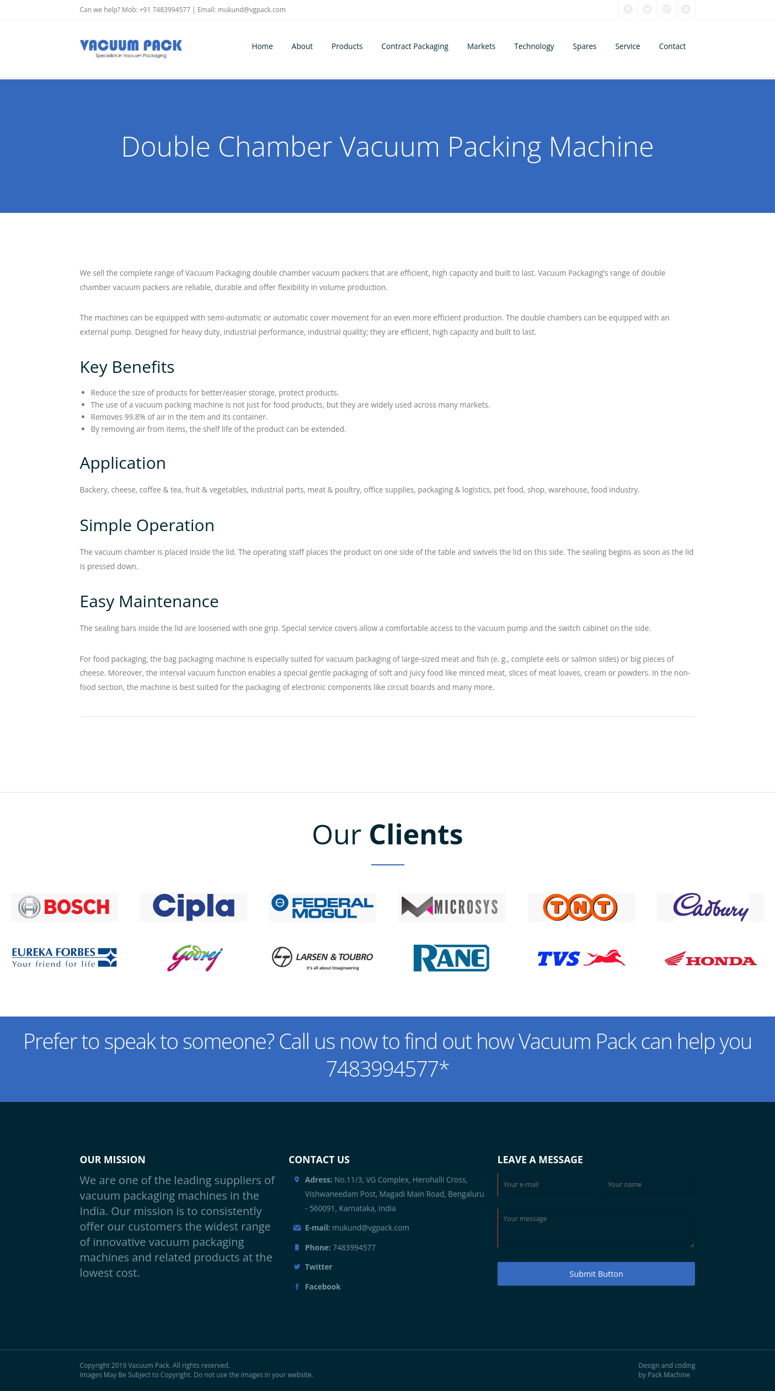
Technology (534, 46)
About (302, 46)
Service (628, 46)
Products (347, 46)
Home (262, 46)
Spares (585, 46)
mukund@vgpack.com (252, 9)
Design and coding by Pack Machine (667, 1370)
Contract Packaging (414, 46)
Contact (672, 46)
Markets (481, 46)
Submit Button (596, 1274)
